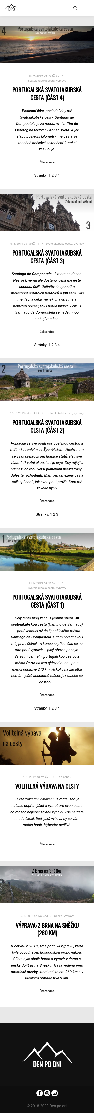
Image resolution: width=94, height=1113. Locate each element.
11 (35, 243)
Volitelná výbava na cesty (47, 786)
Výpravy (61, 80)
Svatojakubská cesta (41, 80)
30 (55, 75)
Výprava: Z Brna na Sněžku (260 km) (47, 929)
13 (55, 583)
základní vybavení (39, 799)
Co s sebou (64, 777)
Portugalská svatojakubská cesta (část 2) (47, 426)
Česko (58, 916)
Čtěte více (47, 162)
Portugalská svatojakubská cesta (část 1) (47, 601)
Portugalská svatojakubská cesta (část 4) (47, 93)
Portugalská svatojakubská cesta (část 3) (47, 256)
